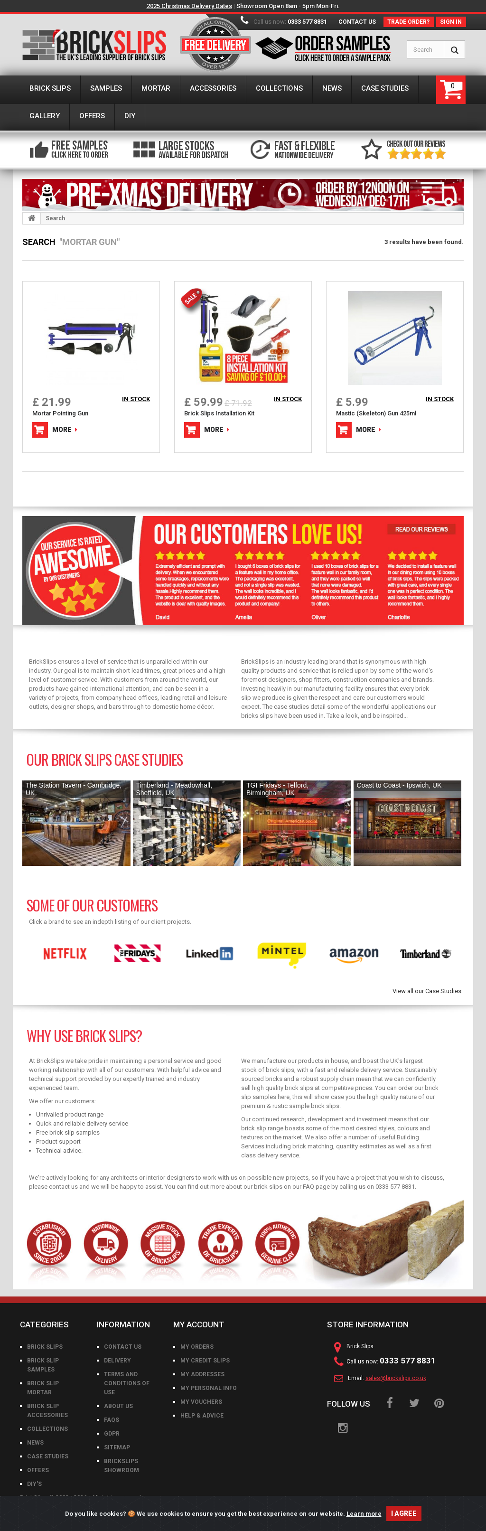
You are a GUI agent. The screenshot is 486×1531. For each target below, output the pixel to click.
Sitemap (117, 1447)
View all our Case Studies (427, 991)
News (35, 1442)
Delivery (117, 1360)
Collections (47, 1429)
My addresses (202, 1374)
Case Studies (47, 1456)
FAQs (111, 1420)
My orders (197, 1346)
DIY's (34, 1484)
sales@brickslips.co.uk (395, 1378)
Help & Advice (202, 1415)
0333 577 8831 (307, 21)
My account (198, 1324)
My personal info (208, 1388)
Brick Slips (45, 1346)
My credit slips (205, 1360)
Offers (38, 1470)
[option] (58, 954)
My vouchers (201, 1402)
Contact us (357, 22)
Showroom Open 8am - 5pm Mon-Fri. (288, 5)
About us (118, 1406)
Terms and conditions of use (127, 1383)
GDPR (112, 1433)
